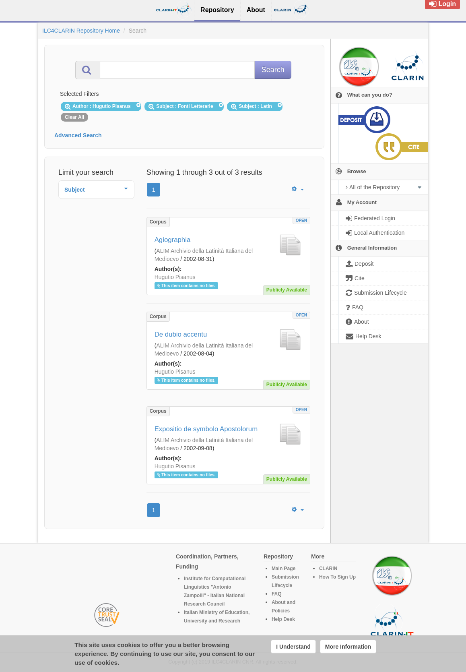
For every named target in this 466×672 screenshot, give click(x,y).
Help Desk (283, 619)
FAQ (277, 594)
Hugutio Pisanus (175, 277)
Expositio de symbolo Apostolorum (206, 429)
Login (442, 3)
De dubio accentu (181, 334)
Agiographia (173, 240)
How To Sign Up (337, 577)
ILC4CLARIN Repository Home (81, 30)
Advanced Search (78, 135)
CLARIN (328, 568)
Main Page (283, 568)
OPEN (301, 220)
